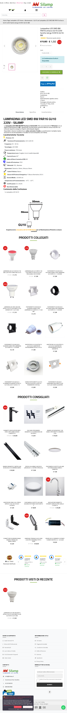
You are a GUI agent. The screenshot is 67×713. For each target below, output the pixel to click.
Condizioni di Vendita (41, 648)
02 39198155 (7, 683)
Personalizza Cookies (28, 706)
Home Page (6, 20)
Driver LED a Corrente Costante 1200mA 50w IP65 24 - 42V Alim (55, 539)
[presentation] (18, 562)
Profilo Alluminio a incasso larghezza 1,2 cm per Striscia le (33, 467)
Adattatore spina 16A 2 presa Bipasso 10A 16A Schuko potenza (12, 503)
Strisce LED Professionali (10, 644)
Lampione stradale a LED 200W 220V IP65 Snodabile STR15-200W (33, 540)
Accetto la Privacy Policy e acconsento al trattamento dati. (51, 679)
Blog (25, 3)
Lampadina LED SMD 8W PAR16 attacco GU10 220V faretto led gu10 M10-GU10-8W (12, 614)
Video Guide (7, 658)
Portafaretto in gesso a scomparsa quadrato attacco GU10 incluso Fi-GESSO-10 (12, 383)
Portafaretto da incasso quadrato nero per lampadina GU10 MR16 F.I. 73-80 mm (12, 346)
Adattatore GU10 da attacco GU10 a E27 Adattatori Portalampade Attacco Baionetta (55, 346)
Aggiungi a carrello (51, 72)
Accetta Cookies (17, 706)
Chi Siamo (38, 641)
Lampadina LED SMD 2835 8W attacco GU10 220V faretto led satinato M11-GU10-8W (12, 308)
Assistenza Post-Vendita (11, 680)
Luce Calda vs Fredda (9, 651)
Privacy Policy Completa (9, 705)
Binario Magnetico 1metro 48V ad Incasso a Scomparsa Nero (12, 467)
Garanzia (38, 655)
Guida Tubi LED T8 (8, 641)
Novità (1, 3)
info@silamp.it (8, 676)
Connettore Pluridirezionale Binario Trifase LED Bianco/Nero (12, 540)
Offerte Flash (19, 3)
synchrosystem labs (34, 704)
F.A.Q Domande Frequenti (10, 655)
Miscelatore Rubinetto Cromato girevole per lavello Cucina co (55, 503)
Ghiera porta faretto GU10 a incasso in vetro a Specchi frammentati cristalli (33, 383)
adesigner (46, 704)
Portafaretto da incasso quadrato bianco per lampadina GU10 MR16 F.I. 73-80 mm (33, 309)
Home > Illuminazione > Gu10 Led (29, 20)
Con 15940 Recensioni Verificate (9, 562)
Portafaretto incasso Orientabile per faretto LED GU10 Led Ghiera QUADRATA (55, 383)
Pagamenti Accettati (41, 644)
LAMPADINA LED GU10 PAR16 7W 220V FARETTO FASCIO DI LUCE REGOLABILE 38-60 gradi (33, 272)
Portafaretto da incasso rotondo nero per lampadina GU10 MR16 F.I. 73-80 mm (55, 308)
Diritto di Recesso (40, 651)
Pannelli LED (7, 648)
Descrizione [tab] (20, 112)
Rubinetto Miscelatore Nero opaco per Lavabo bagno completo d (12, 431)
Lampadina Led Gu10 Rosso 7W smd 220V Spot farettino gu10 (12, 272)
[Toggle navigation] (36, 10)
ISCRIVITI (49, 684)
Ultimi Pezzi (13, 3)
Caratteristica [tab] (46, 112)
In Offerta (6, 3)
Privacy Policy (39, 661)
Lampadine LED (14, 20)
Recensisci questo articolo (54, 38)
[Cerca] (21, 15)
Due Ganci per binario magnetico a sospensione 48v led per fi (33, 431)
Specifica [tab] (32, 112)
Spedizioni (38, 658)
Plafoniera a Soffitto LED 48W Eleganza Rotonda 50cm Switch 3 (33, 503)
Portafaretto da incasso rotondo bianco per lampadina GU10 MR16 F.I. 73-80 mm (55, 272)
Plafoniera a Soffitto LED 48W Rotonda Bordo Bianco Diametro (55, 467)
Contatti (29, 3)
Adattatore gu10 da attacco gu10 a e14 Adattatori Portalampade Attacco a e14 (33, 346)
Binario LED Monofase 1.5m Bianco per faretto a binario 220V (55, 431)
